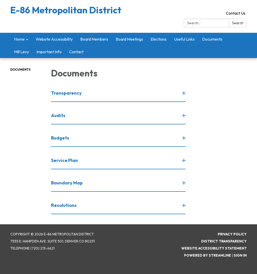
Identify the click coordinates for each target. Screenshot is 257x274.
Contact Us (235, 13)
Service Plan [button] (65, 160)
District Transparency (224, 241)
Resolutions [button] (64, 205)
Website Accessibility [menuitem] (54, 39)
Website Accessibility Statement (214, 248)
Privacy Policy (232, 234)
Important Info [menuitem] (49, 51)
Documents (20, 69)
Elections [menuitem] (158, 39)
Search (237, 23)
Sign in (240, 255)
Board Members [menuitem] (94, 39)
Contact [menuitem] (76, 51)
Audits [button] (58, 115)
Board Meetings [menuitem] (129, 39)
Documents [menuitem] (212, 39)
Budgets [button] (60, 138)
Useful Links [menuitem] (184, 39)
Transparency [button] (66, 93)
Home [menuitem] (19, 39)
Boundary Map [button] (67, 183)
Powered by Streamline (207, 255)
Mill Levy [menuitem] (21, 51)
